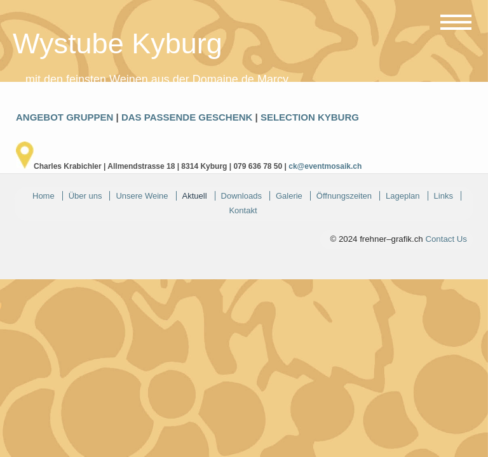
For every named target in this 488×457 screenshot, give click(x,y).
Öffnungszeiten (344, 196)
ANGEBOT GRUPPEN (64, 117)
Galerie (289, 196)
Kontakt (243, 210)
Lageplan (403, 196)
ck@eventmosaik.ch (325, 166)
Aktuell (194, 196)
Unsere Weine (142, 196)
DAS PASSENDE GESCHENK (186, 117)
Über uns (85, 196)
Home (43, 196)
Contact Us (446, 239)
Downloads (241, 196)
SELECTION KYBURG (310, 117)
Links (443, 196)
